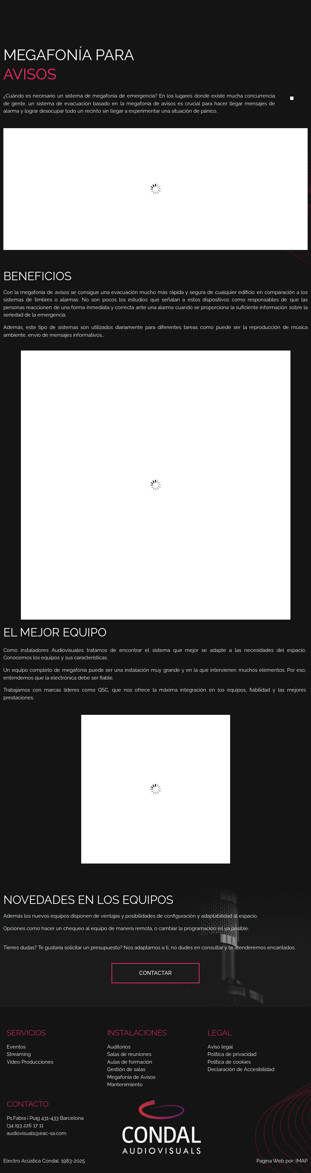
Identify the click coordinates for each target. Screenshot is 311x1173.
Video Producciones (30, 1062)
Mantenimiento (125, 1085)
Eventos (16, 1047)
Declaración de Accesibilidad (241, 1069)
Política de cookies (229, 1062)
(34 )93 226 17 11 (25, 1126)
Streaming (19, 1054)
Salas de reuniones (129, 1054)
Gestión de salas (126, 1069)
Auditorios (118, 1047)
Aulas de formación (129, 1062)
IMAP (302, 1161)
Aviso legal (220, 1047)
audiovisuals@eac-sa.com (36, 1133)
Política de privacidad (232, 1054)
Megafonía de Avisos (131, 1077)
